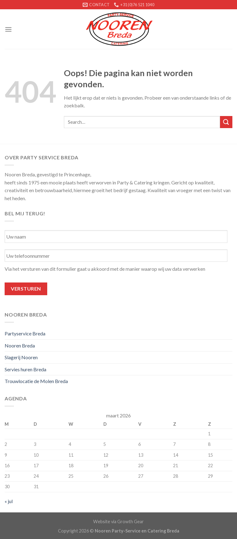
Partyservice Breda (25, 333)
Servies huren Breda (25, 369)
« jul (9, 501)
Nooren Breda (20, 345)
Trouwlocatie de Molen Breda (36, 381)
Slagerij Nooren (21, 357)
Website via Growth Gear (118, 521)
